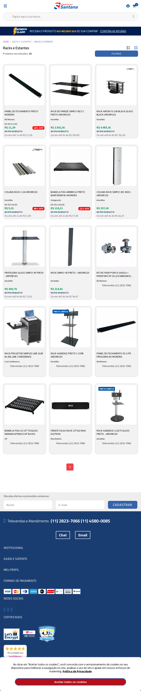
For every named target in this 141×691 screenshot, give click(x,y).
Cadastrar (122, 505)
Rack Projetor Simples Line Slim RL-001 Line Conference (24, 355)
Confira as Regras (113, 31)
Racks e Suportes (22, 42)
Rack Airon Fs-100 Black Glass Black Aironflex (115, 113)
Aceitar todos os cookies (70, 681)
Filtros (116, 53)
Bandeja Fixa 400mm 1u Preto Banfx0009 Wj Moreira (68, 193)
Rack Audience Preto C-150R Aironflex (67, 355)
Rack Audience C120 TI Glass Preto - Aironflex (113, 432)
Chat (63, 535)
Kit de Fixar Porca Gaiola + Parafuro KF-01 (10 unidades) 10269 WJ (114, 274)
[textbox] (70, 16)
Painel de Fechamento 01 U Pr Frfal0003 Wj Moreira (114, 355)
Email (82, 535)
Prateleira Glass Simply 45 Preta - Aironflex (24, 274)
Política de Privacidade (77, 671)
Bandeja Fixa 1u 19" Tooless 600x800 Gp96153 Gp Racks (21, 432)
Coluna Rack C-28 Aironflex (21, 192)
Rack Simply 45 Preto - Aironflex (70, 272)
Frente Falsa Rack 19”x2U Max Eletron (68, 432)
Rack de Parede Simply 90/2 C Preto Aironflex (67, 113)
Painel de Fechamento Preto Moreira (21, 113)
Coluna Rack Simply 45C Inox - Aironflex (114, 193)
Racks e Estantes (43, 42)
